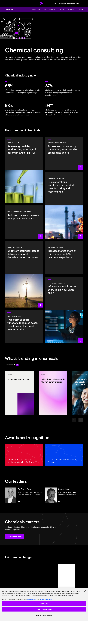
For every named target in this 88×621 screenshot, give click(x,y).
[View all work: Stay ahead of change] (12, 364)
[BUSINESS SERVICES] (24, 326)
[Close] (84, 591)
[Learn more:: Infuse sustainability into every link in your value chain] (64, 310)
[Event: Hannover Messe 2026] (19, 393)
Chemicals (9, 9)
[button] (14, 536)
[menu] (6, 3)
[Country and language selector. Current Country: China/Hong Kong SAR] (70, 3)
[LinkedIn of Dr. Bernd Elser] (18, 501)
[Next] (80, 419)
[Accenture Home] (41, 3)
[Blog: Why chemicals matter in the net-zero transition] (53, 393)
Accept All (44, 603)
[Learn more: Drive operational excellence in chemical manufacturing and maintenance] (64, 205)
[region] (44, 604)
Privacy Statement (46, 599)
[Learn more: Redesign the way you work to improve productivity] (24, 222)
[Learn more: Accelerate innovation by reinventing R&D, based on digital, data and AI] (64, 153)
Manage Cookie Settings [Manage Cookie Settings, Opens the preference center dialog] (44, 615)
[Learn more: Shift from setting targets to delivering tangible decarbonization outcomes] (24, 274)
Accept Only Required (44, 609)
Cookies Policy (32, 599)
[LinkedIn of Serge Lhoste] (59, 501)
